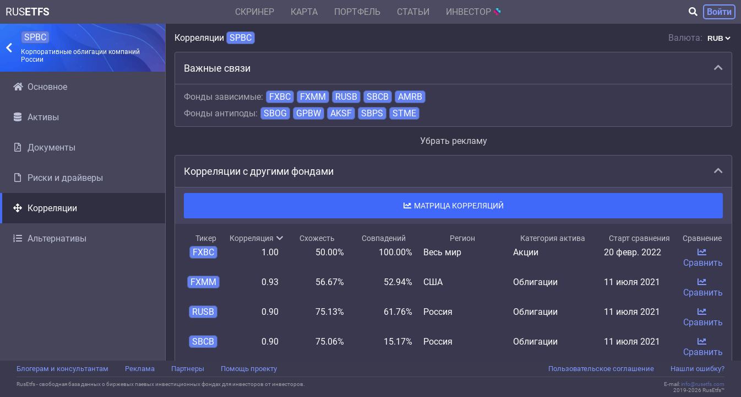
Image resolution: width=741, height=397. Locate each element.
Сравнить (703, 258)
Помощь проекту (249, 368)
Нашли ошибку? (697, 368)
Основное (40, 87)
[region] (82, 216)
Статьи (413, 12)
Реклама (140, 368)
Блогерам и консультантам (62, 368)
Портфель (357, 12)
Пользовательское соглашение (601, 368)
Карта (304, 12)
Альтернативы (49, 238)
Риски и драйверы (58, 178)
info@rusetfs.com (702, 384)
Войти (719, 12)
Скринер (254, 12)
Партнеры (187, 368)
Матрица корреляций (454, 205)
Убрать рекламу (453, 141)
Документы (44, 147)
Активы (36, 117)
